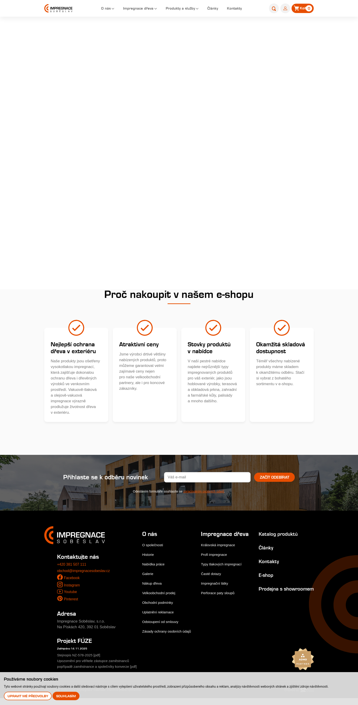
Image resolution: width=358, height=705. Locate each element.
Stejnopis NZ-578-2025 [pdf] (81, 656)
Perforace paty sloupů (219, 600)
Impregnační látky (215, 591)
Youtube (71, 593)
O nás (96, 9)
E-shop (152, 29)
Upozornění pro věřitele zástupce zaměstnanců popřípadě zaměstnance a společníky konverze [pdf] (97, 668)
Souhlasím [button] (67, 696)
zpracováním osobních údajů (203, 492)
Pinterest (71, 600)
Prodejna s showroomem (269, 593)
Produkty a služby (177, 9)
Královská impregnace (219, 552)
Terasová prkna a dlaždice (71, 74)
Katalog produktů (274, 535)
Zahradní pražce (63, 108)
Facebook (72, 579)
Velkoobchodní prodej (161, 594)
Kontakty (234, 9)
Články (211, 9)
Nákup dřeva (153, 584)
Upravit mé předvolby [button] (28, 696)
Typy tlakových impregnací (223, 572)
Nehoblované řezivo (66, 174)
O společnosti (154, 546)
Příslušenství (60, 208)
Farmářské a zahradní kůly (72, 158)
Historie (148, 555)
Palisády (170, 29)
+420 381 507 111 (73, 565)
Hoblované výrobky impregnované (65, 124)
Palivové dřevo (61, 225)
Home (137, 29)
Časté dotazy (211, 581)
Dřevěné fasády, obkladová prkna (72, 91)
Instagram (72, 586)
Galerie (148, 574)
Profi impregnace (215, 562)
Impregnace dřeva (131, 9)
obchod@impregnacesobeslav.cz (85, 572)
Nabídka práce (155, 565)
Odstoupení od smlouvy (162, 622)
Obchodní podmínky (159, 603)
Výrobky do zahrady (66, 191)
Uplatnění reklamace (160, 613)
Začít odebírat (274, 478)
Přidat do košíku (281, 191)
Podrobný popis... (218, 96)
